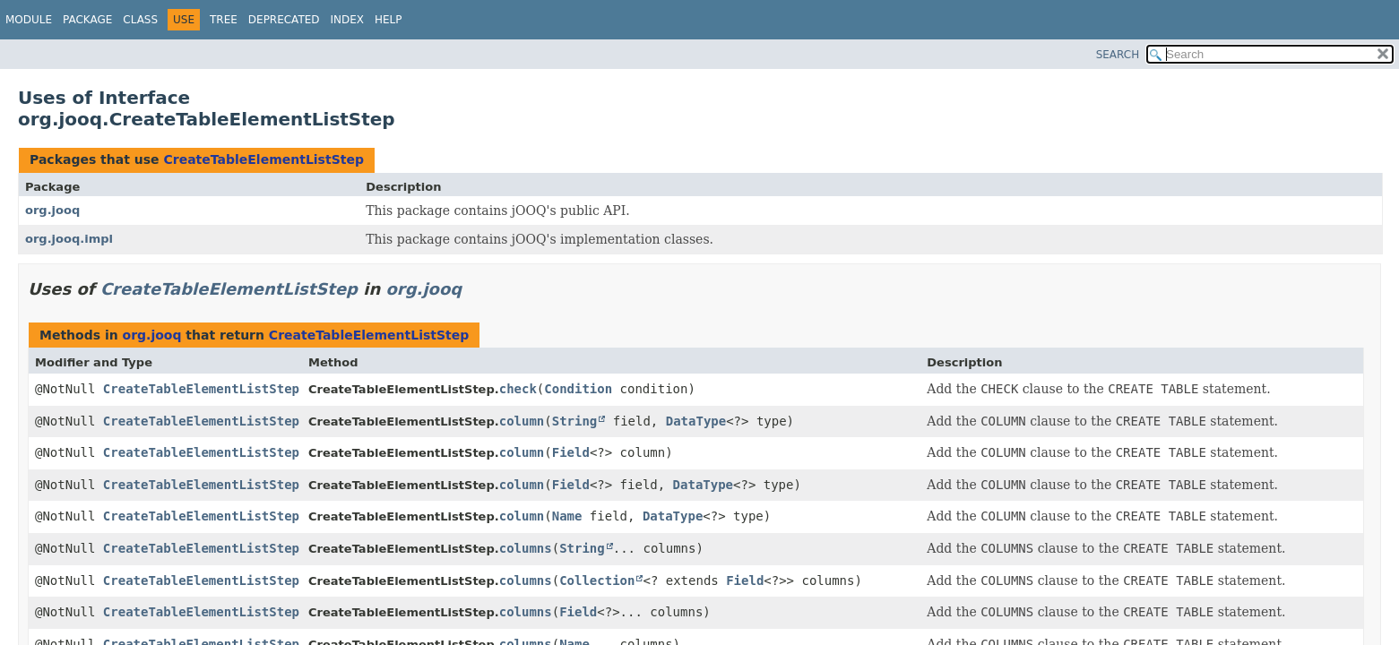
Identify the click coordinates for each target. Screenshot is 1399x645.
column (522, 421)
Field (571, 452)
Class (140, 19)
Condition (578, 389)
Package (87, 19)
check (518, 389)
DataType (696, 421)
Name (567, 516)
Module (28, 19)
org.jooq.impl (69, 238)
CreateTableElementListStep (263, 159)
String (575, 421)
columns (525, 548)
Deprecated (284, 19)
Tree (223, 19)
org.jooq (52, 210)
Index (348, 19)
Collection (597, 580)
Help (388, 19)
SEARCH (1118, 54)
